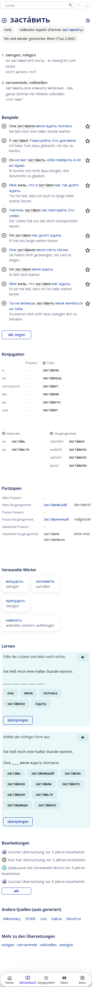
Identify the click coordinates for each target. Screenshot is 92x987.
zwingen (66, 944)
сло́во (14, 215)
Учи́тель (16, 209)
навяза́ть (14, 620)
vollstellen (48, 944)
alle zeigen (16, 335)
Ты (11, 303)
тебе (18, 308)
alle (16, 891)
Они (12, 249)
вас (58, 184)
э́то (55, 140)
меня (40, 125)
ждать (51, 125)
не (17, 159)
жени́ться (73, 303)
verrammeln (27, 944)
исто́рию (17, 165)
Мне (13, 184)
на (11, 308)
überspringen (18, 720)
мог (24, 159)
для (62, 140)
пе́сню (62, 249)
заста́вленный (56, 519)
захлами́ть (45, 581)
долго (73, 184)
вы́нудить (15, 581)
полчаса (65, 125)
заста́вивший (55, 504)
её (79, 159)
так (64, 184)
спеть (51, 249)
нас (44, 209)
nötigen (8, 944)
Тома (33, 140)
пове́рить (64, 159)
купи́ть (45, 140)
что (31, 184)
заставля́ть (72, 29)
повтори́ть (57, 209)
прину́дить (15, 600)
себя (51, 159)
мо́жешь (28, 303)
